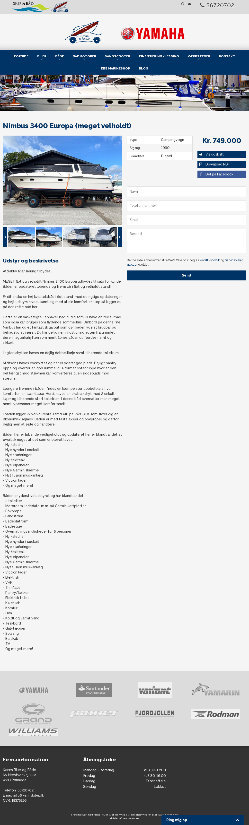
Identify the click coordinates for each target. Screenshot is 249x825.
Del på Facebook (216, 174)
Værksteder (199, 56)
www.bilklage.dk (168, 814)
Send (186, 275)
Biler (41, 56)
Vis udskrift (211, 154)
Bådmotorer (84, 56)
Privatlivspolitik (210, 260)
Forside (21, 56)
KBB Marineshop (115, 68)
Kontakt (227, 56)
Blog (143, 68)
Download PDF (214, 164)
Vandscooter (117, 56)
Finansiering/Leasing (159, 56)
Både (59, 56)
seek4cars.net (132, 818)
